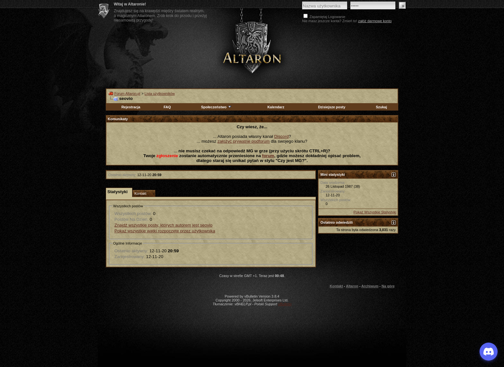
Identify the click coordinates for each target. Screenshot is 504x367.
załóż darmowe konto (375, 21)
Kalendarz (275, 107)
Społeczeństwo (216, 107)
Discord (281, 136)
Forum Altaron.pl (127, 93)
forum (268, 155)
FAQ (167, 107)
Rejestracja (131, 107)
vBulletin (285, 304)
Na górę (388, 286)
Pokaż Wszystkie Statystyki (375, 212)
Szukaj (381, 107)
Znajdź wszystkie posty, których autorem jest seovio (163, 225)
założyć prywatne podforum (244, 141)
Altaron (252, 47)
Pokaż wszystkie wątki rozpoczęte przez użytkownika (164, 230)
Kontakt (336, 286)
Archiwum (369, 286)
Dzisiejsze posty (331, 107)
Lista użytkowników (160, 93)
